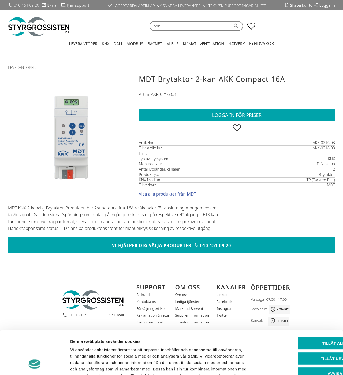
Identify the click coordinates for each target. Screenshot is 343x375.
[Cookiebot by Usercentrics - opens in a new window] (34, 365)
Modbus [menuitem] (134, 43)
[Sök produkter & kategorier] (190, 26)
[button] (251, 26)
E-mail (53, 5)
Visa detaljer (291, 364)
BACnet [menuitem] (154, 43)
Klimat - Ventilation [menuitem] (203, 43)
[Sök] (236, 26)
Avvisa (298, 334)
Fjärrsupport (78, 5)
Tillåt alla (298, 304)
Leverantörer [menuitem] (83, 43)
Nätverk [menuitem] (236, 43)
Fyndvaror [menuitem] (261, 43)
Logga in (327, 5)
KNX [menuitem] (105, 43)
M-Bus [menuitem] (172, 43)
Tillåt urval (298, 319)
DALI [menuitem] (118, 43)
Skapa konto (301, 5)
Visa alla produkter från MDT (167, 194)
